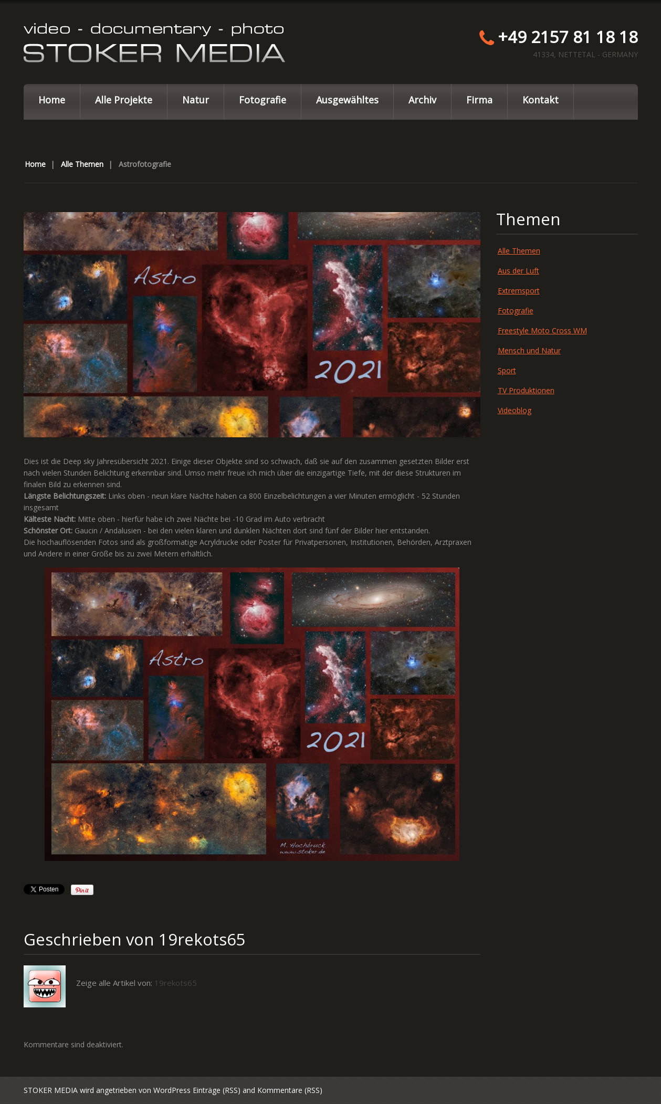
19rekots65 (202, 939)
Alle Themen (82, 164)
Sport (507, 370)
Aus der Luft (518, 271)
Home (51, 99)
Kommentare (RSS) (289, 1090)
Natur (195, 99)
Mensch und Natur (529, 350)
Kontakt (540, 99)
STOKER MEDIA (51, 1090)
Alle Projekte (123, 99)
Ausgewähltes (347, 99)
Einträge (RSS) (216, 1090)
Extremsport (519, 291)
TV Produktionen (526, 390)
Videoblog (514, 410)
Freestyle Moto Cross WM (542, 330)
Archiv (422, 99)
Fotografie (262, 99)
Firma (479, 99)
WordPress (172, 1090)
